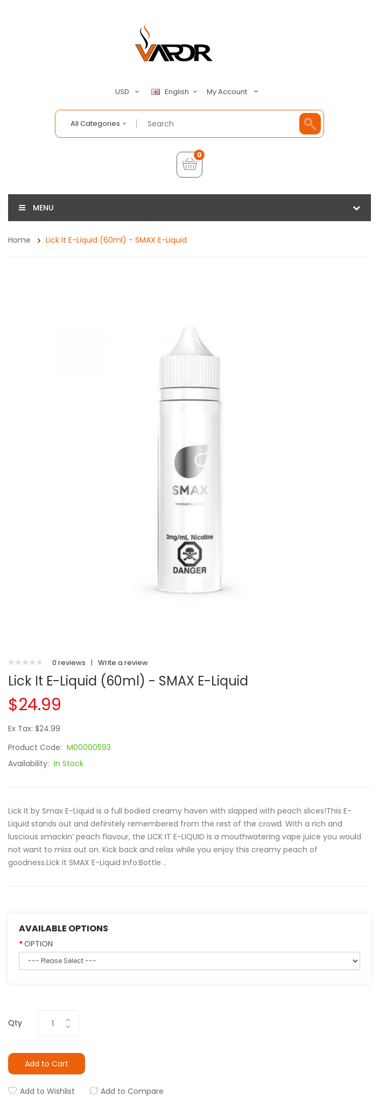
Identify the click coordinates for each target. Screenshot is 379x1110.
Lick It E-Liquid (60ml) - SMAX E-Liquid (116, 240)
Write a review (123, 662)
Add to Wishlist (47, 1091)
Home (19, 240)
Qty (15, 1022)
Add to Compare (132, 1091)
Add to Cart (46, 1063)
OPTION (38, 943)
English (175, 92)
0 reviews (69, 662)
